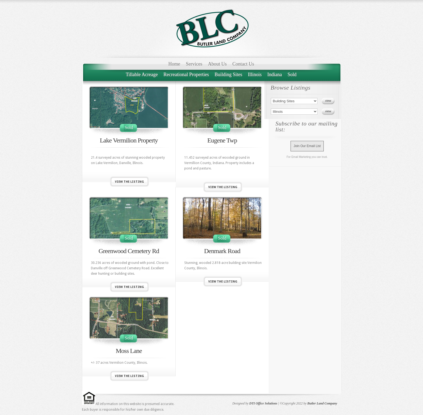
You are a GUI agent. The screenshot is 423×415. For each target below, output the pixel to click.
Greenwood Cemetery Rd (128, 250)
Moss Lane (129, 350)
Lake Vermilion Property (129, 140)
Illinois (255, 74)
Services (194, 64)
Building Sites (228, 74)
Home (174, 64)
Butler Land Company (322, 403)
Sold (292, 74)
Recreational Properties (186, 74)
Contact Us (243, 64)
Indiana (274, 74)
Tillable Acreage (142, 74)
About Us (217, 64)
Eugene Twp (222, 140)
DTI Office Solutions (263, 403)
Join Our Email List (307, 146)
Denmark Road (222, 250)
